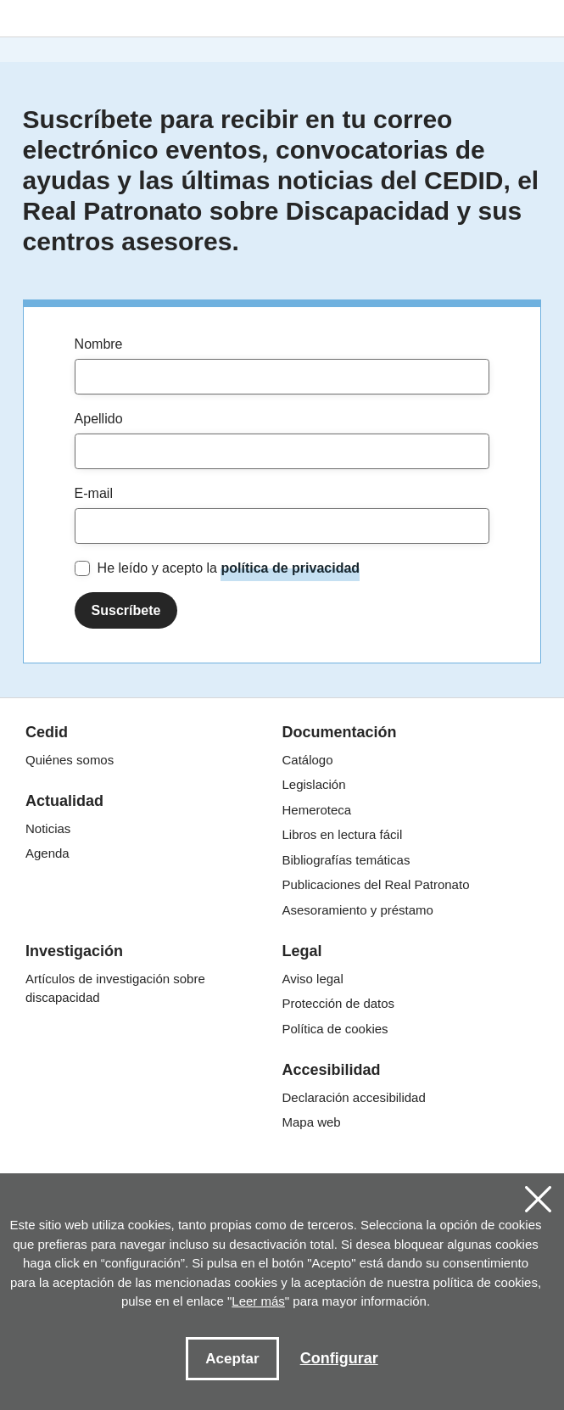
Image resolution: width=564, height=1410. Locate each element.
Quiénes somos (69, 760)
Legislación (314, 784)
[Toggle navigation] (539, 21)
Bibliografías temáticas (346, 860)
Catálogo (307, 760)
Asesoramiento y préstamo (357, 910)
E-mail (94, 493)
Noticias (47, 828)
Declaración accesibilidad (354, 1097)
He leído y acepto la (229, 568)
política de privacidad (290, 568)
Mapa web (311, 1122)
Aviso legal (312, 978)
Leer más (258, 1301)
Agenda (47, 853)
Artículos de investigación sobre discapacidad (115, 988)
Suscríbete (126, 610)
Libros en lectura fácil (342, 834)
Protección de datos (338, 1003)
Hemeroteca (317, 810)
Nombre (99, 344)
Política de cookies (335, 1028)
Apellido (99, 418)
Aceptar (232, 1359)
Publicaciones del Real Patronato (376, 884)
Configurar (339, 1358)
